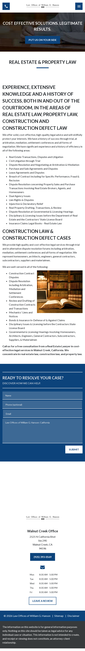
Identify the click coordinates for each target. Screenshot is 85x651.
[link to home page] (42, 6)
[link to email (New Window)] (42, 567)
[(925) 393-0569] (42, 557)
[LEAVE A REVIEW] (42, 601)
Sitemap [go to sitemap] (59, 615)
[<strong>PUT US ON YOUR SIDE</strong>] (42, 40)
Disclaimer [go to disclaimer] (73, 615)
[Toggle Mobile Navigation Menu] (79, 6)
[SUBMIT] (74, 449)
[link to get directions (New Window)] (42, 543)
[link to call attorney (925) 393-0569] (6, 6)
